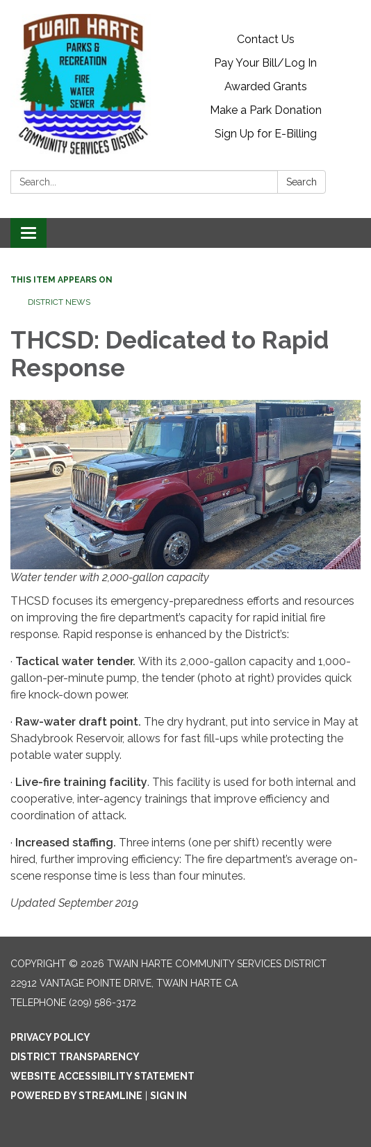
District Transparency (75, 1056)
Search (301, 181)
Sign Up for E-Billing (266, 133)
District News (59, 302)
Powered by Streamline (76, 1095)
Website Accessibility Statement (102, 1076)
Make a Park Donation (266, 110)
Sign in (168, 1095)
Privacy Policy (50, 1037)
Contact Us (266, 39)
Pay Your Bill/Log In (265, 62)
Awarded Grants (265, 86)
